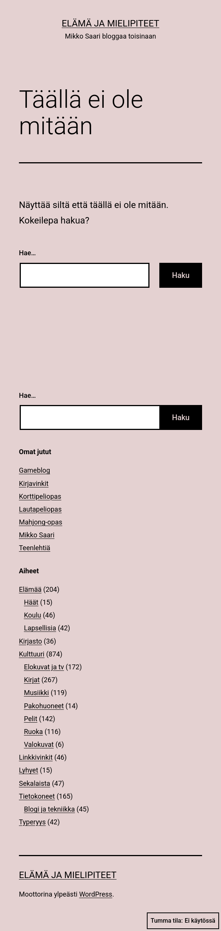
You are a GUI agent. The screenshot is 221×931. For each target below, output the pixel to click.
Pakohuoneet (44, 706)
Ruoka (33, 731)
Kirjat (32, 680)
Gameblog (34, 470)
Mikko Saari (36, 535)
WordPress (95, 894)
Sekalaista (34, 783)
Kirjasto (30, 641)
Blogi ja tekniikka (49, 809)
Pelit (30, 719)
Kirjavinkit (33, 483)
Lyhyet (28, 770)
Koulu (32, 615)
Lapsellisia (40, 628)
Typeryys (32, 822)
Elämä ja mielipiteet (110, 23)
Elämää (30, 589)
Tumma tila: (183, 920)
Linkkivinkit (36, 757)
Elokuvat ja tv (44, 667)
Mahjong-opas (40, 522)
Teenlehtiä (34, 548)
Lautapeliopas (40, 509)
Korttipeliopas (40, 496)
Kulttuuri (32, 654)
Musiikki (36, 693)
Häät (31, 602)
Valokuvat (39, 744)
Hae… (27, 253)
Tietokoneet (37, 796)
